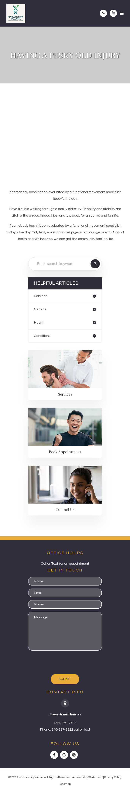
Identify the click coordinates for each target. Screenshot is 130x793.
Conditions (42, 336)
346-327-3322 (62, 729)
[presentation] (57, 662)
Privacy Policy (112, 777)
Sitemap (65, 784)
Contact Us (65, 509)
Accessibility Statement (87, 777)
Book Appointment (65, 451)
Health (39, 322)
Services (40, 296)
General (40, 309)
